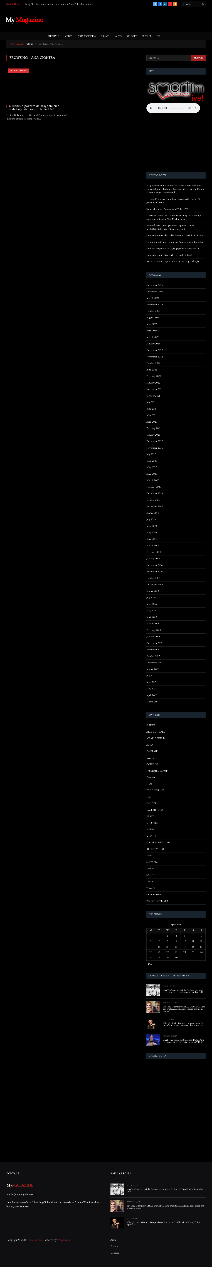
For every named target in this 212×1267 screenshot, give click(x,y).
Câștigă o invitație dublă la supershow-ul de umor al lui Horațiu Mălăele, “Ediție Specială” (183, 1024)
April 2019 (151, 539)
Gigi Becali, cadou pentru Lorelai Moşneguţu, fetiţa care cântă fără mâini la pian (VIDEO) (183, 1041)
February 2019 (153, 552)
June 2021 (151, 409)
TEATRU (150, 881)
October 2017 (153, 656)
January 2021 (153, 435)
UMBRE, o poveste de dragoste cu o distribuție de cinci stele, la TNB (34, 107)
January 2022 (153, 383)
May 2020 (151, 467)
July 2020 (151, 454)
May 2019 (151, 532)
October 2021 (153, 396)
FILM (149, 784)
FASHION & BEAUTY (157, 771)
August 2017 (152, 669)
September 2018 (154, 584)
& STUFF (150, 725)
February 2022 (153, 376)
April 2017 (151, 695)
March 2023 (152, 337)
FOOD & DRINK (155, 790)
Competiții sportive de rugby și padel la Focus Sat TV (172, 248)
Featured (151, 777)
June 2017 (151, 682)
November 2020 (154, 448)
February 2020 (153, 487)
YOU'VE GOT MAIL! (157, 901)
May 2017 (151, 688)
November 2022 (154, 357)
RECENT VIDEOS (155, 849)
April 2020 (151, 474)
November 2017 (154, 649)
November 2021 (154, 389)
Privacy (114, 1246)
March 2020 (152, 480)
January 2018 (153, 636)
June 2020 (151, 461)
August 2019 (152, 513)
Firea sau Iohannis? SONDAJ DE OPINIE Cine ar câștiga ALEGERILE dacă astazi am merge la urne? (184, 1009)
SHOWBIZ (151, 862)
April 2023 (151, 330)
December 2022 (154, 350)
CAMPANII (152, 751)
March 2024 (152, 298)
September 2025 (154, 291)
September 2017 (154, 662)
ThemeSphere (35, 1240)
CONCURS (152, 764)
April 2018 (151, 617)
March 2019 (152, 545)
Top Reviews (181, 975)
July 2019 (151, 519)
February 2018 (153, 630)
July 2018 (151, 597)
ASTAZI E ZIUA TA (156, 738)
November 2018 (154, 571)
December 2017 (154, 643)
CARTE (150, 758)
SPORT (150, 875)
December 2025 (154, 285)
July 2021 (151, 402)
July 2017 (150, 675)
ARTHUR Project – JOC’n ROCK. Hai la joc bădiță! (172, 261)
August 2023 (152, 317)
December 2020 (154, 441)
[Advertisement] (141, 19)
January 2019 (153, 558)
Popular (153, 975)
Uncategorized (153, 894)
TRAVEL (105, 36)
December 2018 (154, 565)
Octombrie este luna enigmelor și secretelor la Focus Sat (174, 242)
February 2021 (153, 428)
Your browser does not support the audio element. (173, 108)
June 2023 (151, 324)
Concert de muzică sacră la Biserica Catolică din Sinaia (174, 235)
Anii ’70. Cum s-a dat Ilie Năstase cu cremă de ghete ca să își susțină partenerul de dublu (183, 991)
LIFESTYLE (53, 36)
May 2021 (151, 415)
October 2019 (153, 500)
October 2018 (153, 578)
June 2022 (151, 370)
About (113, 1240)
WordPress (63, 1240)
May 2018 (151, 610)
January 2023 (153, 343)
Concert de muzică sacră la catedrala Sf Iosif (169, 255)
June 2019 (151, 526)
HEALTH (151, 816)
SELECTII (151, 855)
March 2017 (152, 701)
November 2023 (154, 304)
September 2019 (154, 506)
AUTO (118, 36)
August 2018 (152, 591)
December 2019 (154, 493)
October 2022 (153, 363)
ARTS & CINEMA (87, 36)
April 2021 (151, 422)
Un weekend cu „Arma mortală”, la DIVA (167, 209)
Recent (166, 975)
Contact (114, 1253)
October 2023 (153, 311)
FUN (159, 36)
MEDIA (68, 36)
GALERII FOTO (154, 810)
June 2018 (151, 604)
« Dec (149, 964)
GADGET (132, 36)
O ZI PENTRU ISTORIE (158, 842)
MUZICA (151, 836)
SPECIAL (146, 36)
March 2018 (152, 623)
